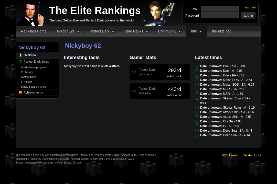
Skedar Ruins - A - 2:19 (238, 107)
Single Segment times (33, 86)
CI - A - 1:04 (231, 126)
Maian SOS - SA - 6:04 (238, 84)
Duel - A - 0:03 (232, 71)
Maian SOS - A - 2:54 (237, 80)
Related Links (252, 155)
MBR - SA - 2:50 (234, 89)
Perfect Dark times (36, 61)
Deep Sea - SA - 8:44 (237, 130)
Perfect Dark (100, 31)
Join (253, 7)
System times (28, 77)
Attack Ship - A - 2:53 (237, 117)
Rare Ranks (133, 31)
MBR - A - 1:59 (233, 94)
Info (194, 31)
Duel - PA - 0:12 (233, 75)
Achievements (33, 92)
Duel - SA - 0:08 (234, 66)
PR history (27, 72)
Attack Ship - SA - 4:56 (238, 112)
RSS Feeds (230, 155)
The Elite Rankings (95, 10)
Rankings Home (34, 31)
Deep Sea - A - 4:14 (236, 135)
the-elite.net (221, 31)
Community (167, 31)
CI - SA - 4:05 (232, 121)
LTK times (26, 81)
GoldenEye (66, 31)
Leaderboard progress (33, 67)
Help (246, 7)
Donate (76, 162)
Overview (30, 55)
